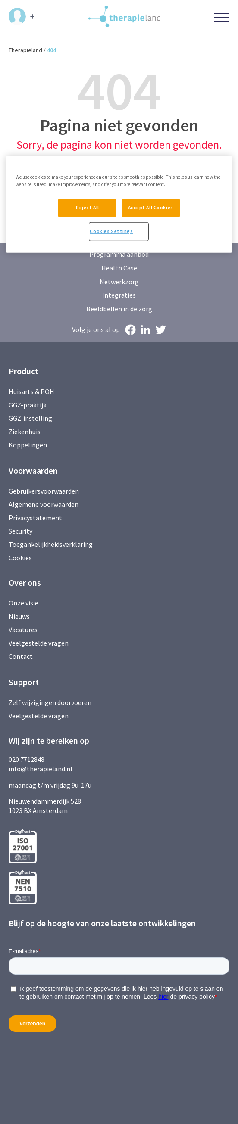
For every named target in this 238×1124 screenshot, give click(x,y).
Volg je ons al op (96, 329)
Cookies (20, 557)
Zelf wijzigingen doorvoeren (51, 702)
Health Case (119, 268)
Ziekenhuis (25, 431)
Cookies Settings (111, 232)
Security (20, 531)
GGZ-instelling (30, 418)
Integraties (119, 295)
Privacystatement (35, 517)
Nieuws (19, 616)
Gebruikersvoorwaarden (44, 491)
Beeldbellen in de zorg (119, 308)
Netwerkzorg (119, 281)
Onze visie (23, 603)
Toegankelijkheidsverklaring (51, 544)
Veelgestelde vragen (39, 643)
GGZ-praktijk (28, 405)
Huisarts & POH (31, 391)
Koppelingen (28, 445)
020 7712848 (26, 759)
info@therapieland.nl (40, 768)
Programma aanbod (119, 254)
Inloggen (17, 16)
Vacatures (23, 629)
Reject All (86, 207)
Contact (21, 656)
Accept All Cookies (151, 207)
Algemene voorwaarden (43, 504)
